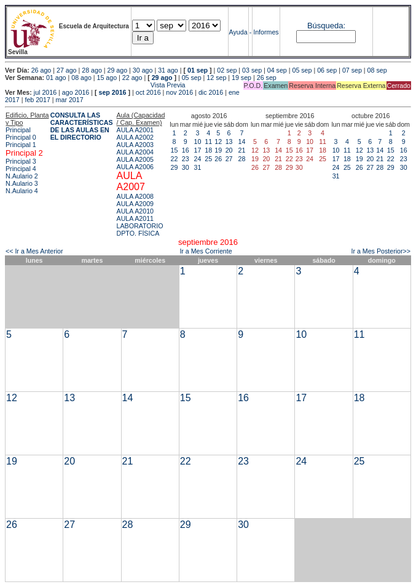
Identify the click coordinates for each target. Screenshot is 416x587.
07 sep (352, 70)
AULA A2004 (135, 152)
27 (229, 158)
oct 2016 (148, 92)
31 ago (168, 70)
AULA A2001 (135, 130)
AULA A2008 (135, 196)
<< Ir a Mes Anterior (34, 251)
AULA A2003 (135, 144)
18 (208, 150)
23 (185, 158)
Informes (265, 32)
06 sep (327, 70)
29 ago (118, 70)
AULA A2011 (135, 218)
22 (174, 158)
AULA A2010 (135, 211)
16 (185, 150)
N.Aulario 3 (22, 183)
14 (242, 141)
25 (208, 158)
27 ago (67, 70)
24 (198, 158)
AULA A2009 (135, 203)
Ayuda (238, 32)
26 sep (267, 77)
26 (218, 158)
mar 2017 (70, 99)
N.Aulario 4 (22, 190)
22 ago (132, 77)
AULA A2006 (135, 166)
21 (242, 150)
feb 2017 (37, 99)
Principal (18, 130)
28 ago (92, 70)
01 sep (197, 70)
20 (229, 150)
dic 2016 (210, 92)
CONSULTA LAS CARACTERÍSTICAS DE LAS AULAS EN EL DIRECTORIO (81, 126)
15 (174, 150)
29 (174, 167)
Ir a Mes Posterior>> (380, 251)
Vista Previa (95, 85)
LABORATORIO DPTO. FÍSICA (140, 229)
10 (198, 141)
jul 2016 (45, 92)
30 (185, 167)
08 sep (377, 70)
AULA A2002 (135, 137)
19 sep (241, 77)
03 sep (252, 70)
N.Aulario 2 (22, 176)
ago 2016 (75, 92)
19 (218, 150)
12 (218, 141)
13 (229, 141)
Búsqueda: (326, 25)
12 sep (216, 77)
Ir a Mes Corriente (205, 251)
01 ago (56, 77)
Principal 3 (21, 161)
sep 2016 (113, 92)
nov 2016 (179, 92)
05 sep (302, 70)
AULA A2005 (135, 159)
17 (198, 150)
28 (242, 158)
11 (208, 141)
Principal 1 (21, 144)
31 (198, 167)
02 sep (227, 70)
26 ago (41, 70)
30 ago (143, 70)
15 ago (107, 77)
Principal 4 (21, 168)
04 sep (277, 70)
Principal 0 (21, 137)
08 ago (81, 77)
